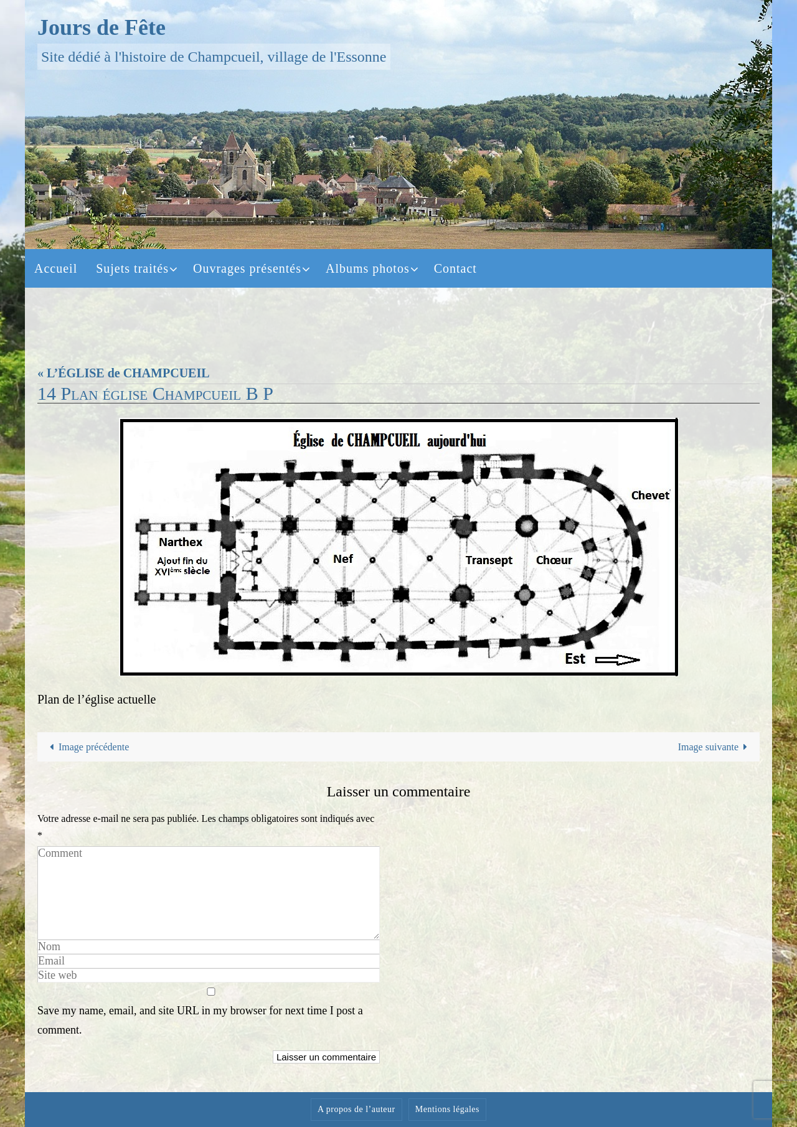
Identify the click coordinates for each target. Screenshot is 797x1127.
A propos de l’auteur (356, 1109)
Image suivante (715, 747)
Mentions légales (447, 1109)
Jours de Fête (101, 27)
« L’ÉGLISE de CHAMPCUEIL (123, 373)
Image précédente (87, 747)
